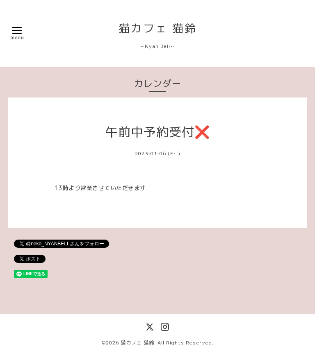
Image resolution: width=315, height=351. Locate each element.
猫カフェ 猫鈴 (158, 28)
